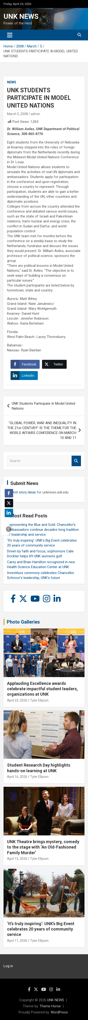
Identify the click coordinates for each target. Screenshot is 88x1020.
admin (35, 114)
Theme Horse (50, 1006)
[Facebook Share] (25, 364)
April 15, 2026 (17, 859)
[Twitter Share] (54, 364)
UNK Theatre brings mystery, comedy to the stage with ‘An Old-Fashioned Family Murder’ (43, 847)
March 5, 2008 (17, 114)
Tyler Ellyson (39, 700)
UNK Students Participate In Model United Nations (43, 406)
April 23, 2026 (17, 700)
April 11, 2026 (17, 940)
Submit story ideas (21, 492)
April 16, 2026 (17, 777)
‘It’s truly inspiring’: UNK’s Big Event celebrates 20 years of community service (40, 929)
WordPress (59, 1012)
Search (76, 461)
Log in (8, 966)
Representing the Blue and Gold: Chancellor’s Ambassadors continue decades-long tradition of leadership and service (43, 530)
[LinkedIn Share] (24, 375)
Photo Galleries (23, 622)
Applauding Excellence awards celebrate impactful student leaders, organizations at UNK (42, 689)
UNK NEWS (21, 16)
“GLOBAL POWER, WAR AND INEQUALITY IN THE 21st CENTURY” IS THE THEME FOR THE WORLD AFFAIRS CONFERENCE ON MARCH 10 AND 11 (41, 430)
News (11, 82)
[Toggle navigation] (10, 35)
